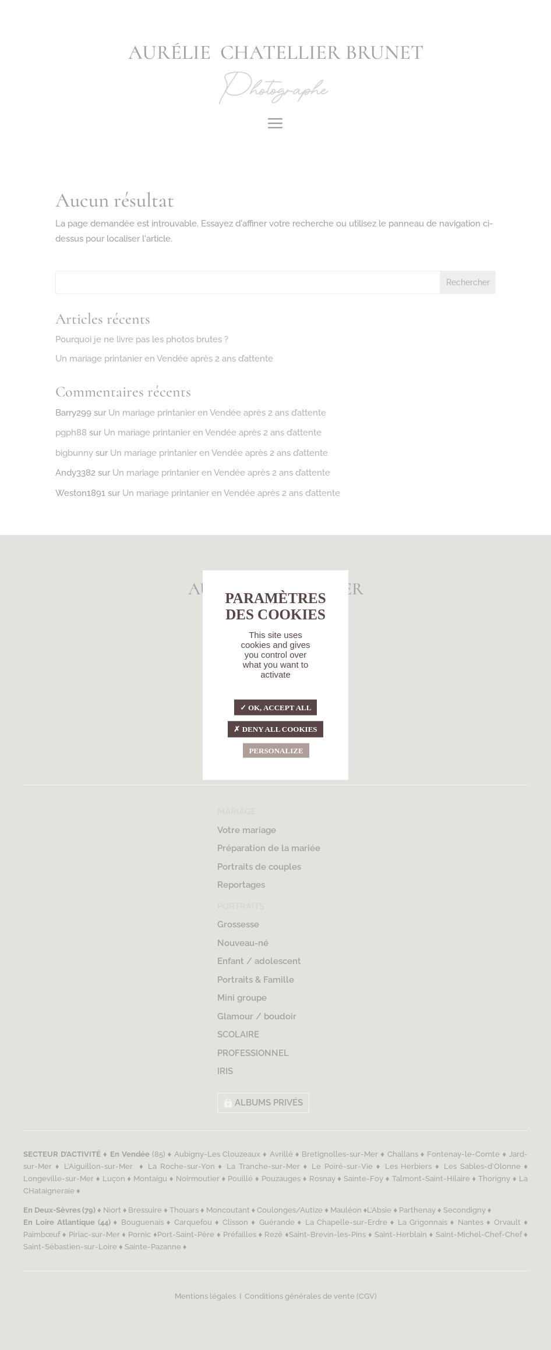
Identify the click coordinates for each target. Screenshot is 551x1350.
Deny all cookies (275, 729)
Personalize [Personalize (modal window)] (276, 750)
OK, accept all (276, 707)
